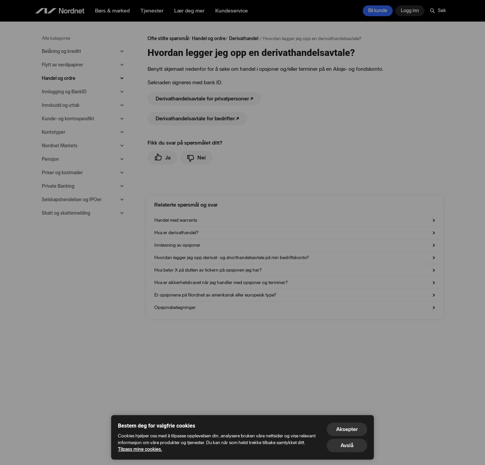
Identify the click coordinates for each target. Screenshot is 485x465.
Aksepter (347, 429)
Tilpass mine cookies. (140, 449)
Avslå (347, 445)
